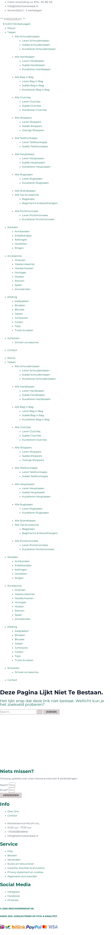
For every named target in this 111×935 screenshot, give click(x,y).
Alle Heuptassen (25, 154)
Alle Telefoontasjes (26, 138)
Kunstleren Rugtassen (35, 182)
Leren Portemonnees (35, 215)
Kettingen (21, 239)
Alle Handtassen (25, 56)
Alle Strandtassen (25, 190)
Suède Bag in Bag (33, 85)
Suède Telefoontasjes (35, 146)
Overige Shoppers (33, 130)
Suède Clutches (31, 105)
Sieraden (12, 227)
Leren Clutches (31, 101)
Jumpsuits (21, 317)
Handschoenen (24, 268)
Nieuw (11, 28)
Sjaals (18, 285)
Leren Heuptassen (33, 158)
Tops (18, 326)
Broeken (20, 305)
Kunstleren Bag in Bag (36, 89)
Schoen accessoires (26, 342)
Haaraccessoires (25, 264)
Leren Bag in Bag (32, 81)
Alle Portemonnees (26, 211)
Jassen (19, 313)
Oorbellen (21, 243)
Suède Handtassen (33, 65)
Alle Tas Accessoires (27, 194)
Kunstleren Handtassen (36, 69)
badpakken (22, 301)
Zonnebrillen (22, 289)
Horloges (20, 272)
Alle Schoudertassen (27, 36)
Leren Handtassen (33, 61)
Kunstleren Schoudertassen (39, 49)
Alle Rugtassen (24, 174)
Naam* (4, 785)
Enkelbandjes (23, 235)
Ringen (19, 248)
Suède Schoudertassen (36, 44)
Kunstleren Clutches (34, 109)
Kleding (12, 297)
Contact (12, 350)
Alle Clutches (23, 97)
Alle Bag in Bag (24, 77)
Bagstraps (28, 199)
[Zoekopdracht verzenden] (40, 712)
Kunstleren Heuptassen (36, 166)
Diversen (20, 260)
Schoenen (13, 338)
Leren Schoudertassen (35, 40)
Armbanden (22, 231)
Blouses (19, 309)
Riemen (19, 280)
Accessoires (14, 255)
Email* (4, 790)
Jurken (19, 322)
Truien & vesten (24, 330)
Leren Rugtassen (32, 178)
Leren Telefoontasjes (34, 142)
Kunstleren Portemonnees (38, 219)
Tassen (11, 32)
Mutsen (19, 276)
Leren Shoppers (31, 121)
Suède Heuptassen (33, 162)
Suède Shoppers (32, 126)
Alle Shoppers (23, 117)
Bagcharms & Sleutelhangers (40, 203)
